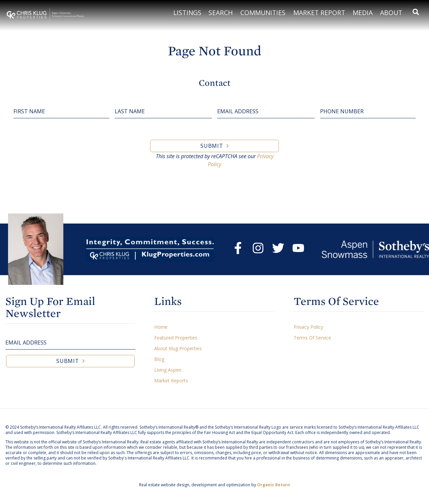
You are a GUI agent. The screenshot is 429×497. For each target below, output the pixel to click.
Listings (187, 12)
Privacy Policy (308, 327)
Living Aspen (167, 370)
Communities (263, 12)
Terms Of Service (312, 337)
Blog (159, 359)
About (391, 12)
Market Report (319, 12)
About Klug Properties (178, 348)
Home (161, 327)
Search (220, 12)
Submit (211, 145)
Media (363, 12)
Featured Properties (175, 337)
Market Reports (171, 380)
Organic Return (273, 485)
